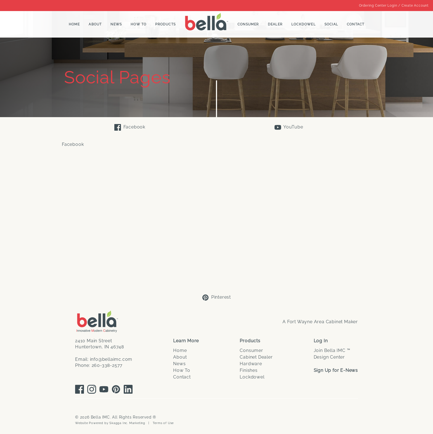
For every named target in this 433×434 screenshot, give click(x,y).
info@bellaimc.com (111, 359)
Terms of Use (163, 423)
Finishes (248, 370)
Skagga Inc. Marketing (127, 423)
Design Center (329, 357)
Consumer (248, 24)
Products (165, 24)
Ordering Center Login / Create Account (394, 5)
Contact (355, 24)
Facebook (129, 127)
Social (331, 24)
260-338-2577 (107, 365)
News (116, 24)
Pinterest (216, 297)
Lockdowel (303, 24)
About (95, 24)
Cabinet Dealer (256, 357)
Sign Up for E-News (336, 370)
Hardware (251, 363)
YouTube (288, 127)
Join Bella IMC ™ (332, 350)
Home (74, 24)
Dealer (275, 24)
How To (138, 24)
